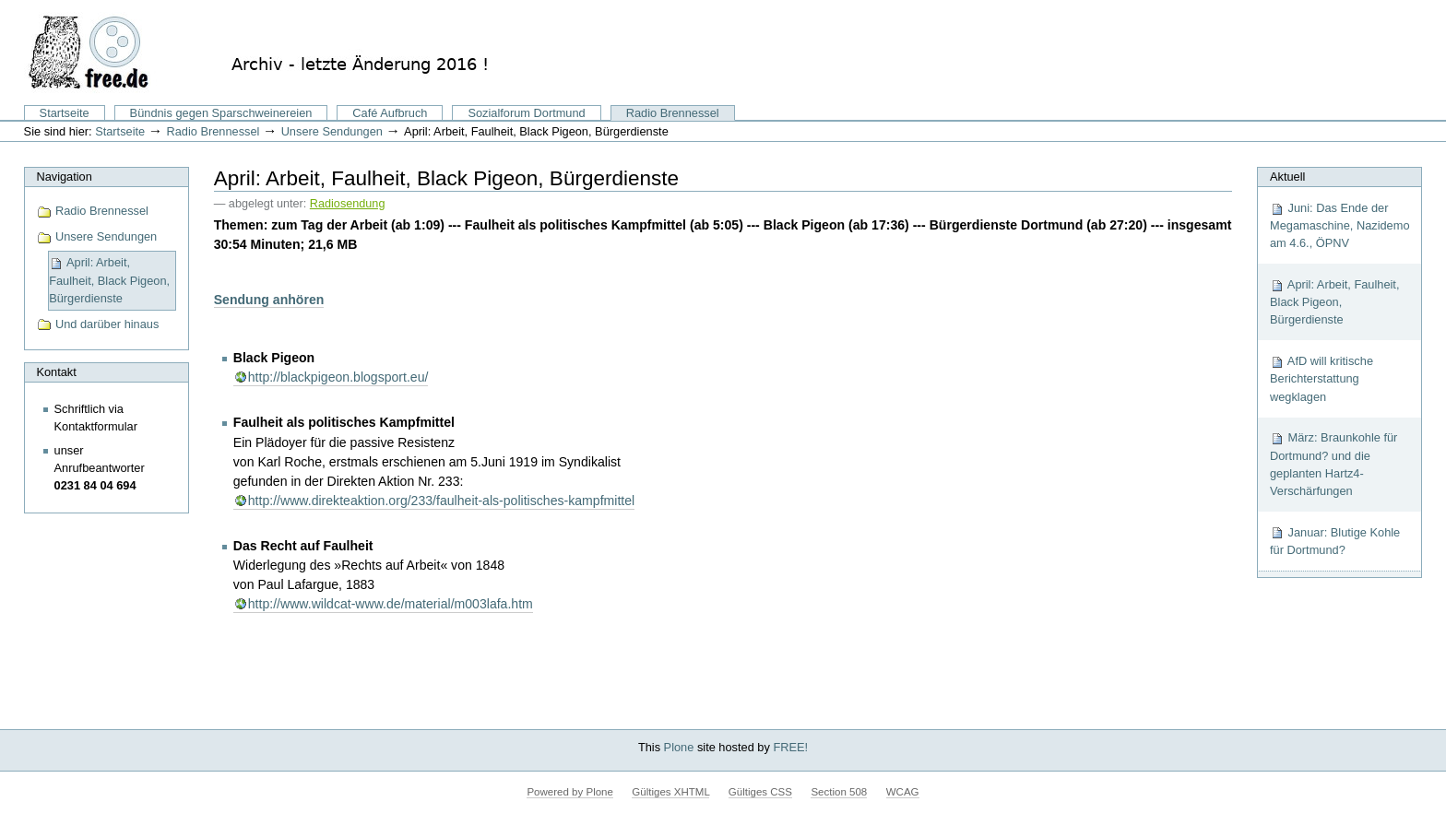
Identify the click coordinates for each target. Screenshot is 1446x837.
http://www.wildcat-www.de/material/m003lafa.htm (390, 603)
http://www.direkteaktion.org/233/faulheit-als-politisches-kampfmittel (441, 500)
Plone (679, 747)
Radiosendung (347, 203)
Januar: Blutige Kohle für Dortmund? (1335, 541)
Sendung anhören (269, 299)
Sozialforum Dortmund (526, 113)
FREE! (790, 747)
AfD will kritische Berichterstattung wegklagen (1321, 378)
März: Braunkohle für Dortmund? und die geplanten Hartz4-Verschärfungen (1333, 464)
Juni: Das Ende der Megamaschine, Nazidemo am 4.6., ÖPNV (1340, 225)
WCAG (902, 791)
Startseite (64, 113)
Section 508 (839, 791)
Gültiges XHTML (670, 791)
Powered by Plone (569, 791)
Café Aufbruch (389, 113)
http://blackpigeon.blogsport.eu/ (338, 377)
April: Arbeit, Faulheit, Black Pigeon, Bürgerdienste (1334, 301)
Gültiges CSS (760, 791)
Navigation (63, 176)
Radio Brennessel (672, 113)
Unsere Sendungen (332, 131)
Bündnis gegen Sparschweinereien (221, 113)
